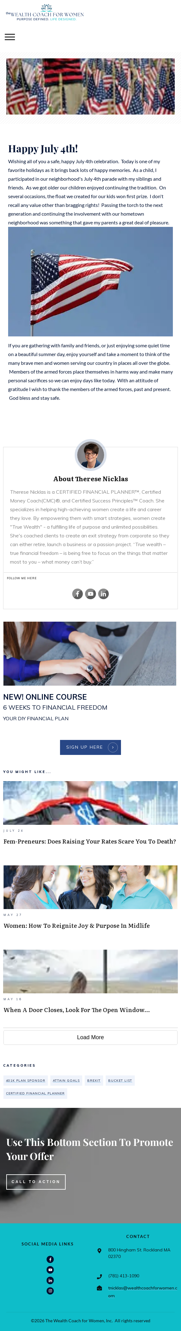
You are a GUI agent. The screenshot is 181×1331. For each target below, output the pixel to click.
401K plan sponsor (25, 1081)
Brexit (94, 1081)
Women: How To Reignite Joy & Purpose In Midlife (90, 904)
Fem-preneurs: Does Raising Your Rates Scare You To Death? (90, 820)
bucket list (120, 1081)
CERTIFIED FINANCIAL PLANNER (35, 1093)
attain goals (66, 1081)
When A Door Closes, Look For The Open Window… (90, 989)
